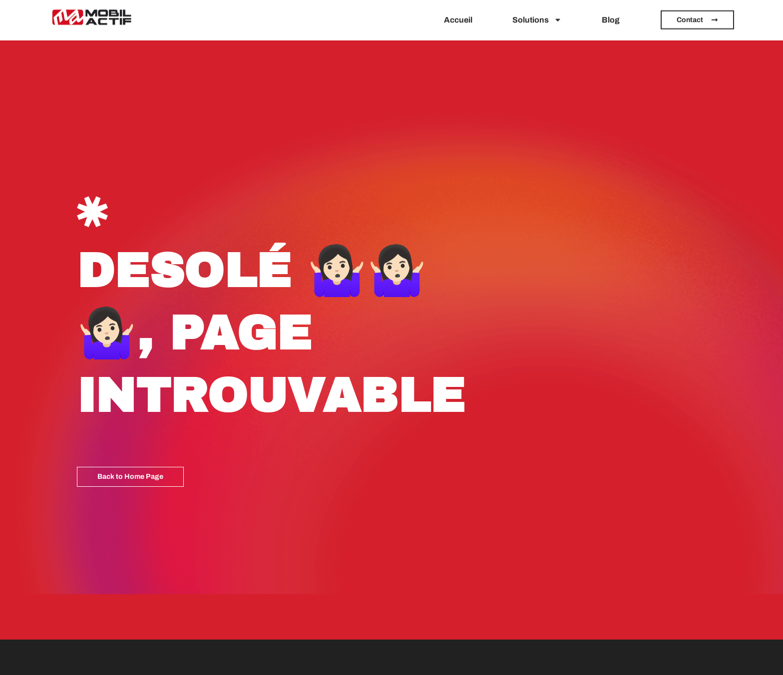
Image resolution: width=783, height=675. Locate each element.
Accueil (458, 16)
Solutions (537, 17)
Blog (611, 16)
